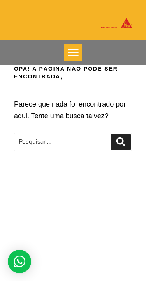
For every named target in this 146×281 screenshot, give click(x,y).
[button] (73, 52)
